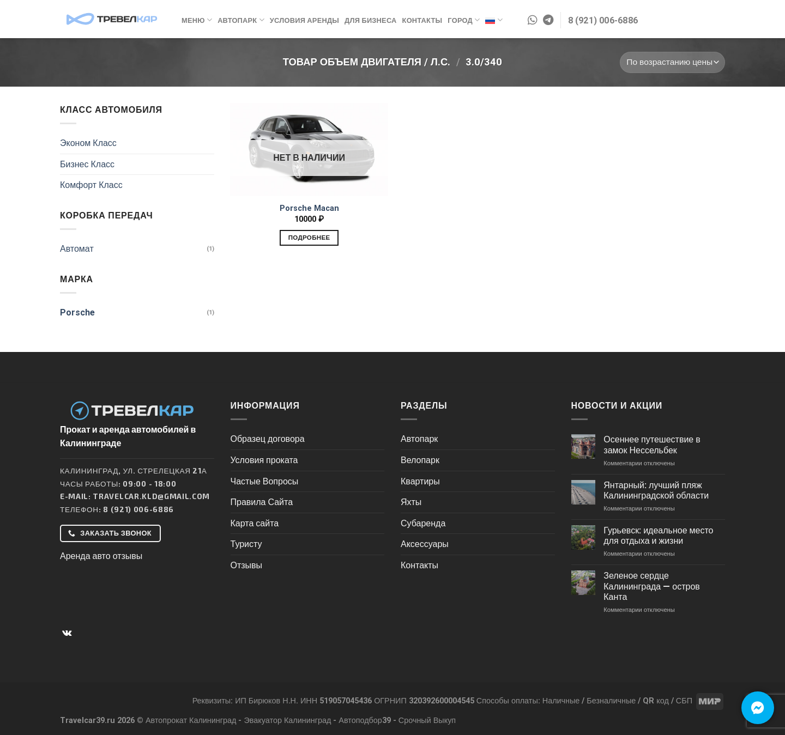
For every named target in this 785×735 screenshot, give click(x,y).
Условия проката (264, 460)
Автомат (77, 249)
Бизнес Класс (87, 164)
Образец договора (268, 439)
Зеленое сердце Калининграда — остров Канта (651, 586)
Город (464, 20)
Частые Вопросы (265, 481)
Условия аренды (304, 20)
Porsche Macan (309, 208)
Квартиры (420, 481)
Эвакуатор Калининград (287, 720)
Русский (493, 20)
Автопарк (241, 20)
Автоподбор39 (365, 720)
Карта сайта (255, 523)
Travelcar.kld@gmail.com (151, 496)
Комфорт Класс (91, 185)
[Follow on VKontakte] (66, 633)
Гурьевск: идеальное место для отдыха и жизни (658, 535)
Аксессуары (425, 544)
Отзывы (247, 565)
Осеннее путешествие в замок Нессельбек (651, 444)
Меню (197, 20)
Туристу (246, 544)
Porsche (77, 312)
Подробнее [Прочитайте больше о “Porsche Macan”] (309, 237)
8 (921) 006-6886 (138, 509)
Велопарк (420, 460)
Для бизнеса (370, 20)
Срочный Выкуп (427, 720)
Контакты (422, 20)
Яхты (411, 502)
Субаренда (423, 523)
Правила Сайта (262, 502)
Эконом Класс (88, 143)
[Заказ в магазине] (672, 62)
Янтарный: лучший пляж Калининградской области (656, 490)
